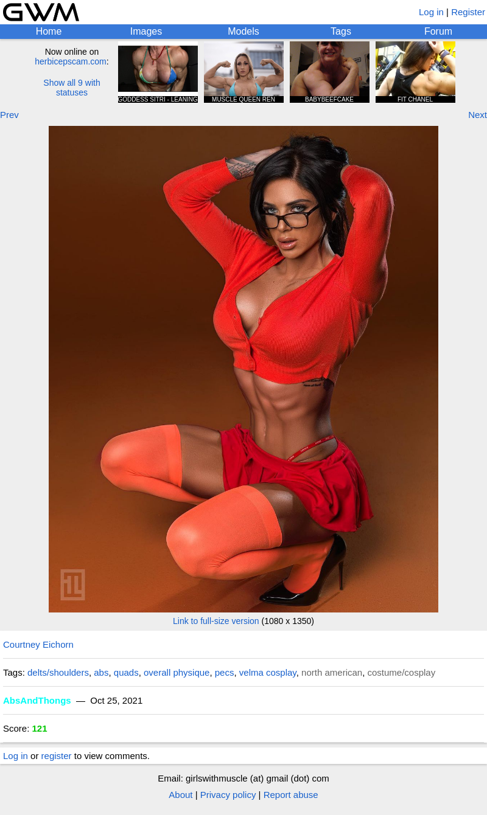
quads (126, 672)
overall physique (176, 672)
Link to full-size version (216, 621)
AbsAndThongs (37, 700)
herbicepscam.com (71, 61)
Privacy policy (228, 794)
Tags (341, 31)
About (180, 794)
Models (243, 31)
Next (477, 114)
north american (331, 672)
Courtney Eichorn (38, 644)
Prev (9, 114)
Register (468, 12)
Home (49, 31)
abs (101, 672)
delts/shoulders (58, 672)
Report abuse (291, 794)
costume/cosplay (402, 672)
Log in (431, 12)
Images (146, 31)
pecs (224, 672)
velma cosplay (267, 672)
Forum (438, 31)
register (56, 756)
